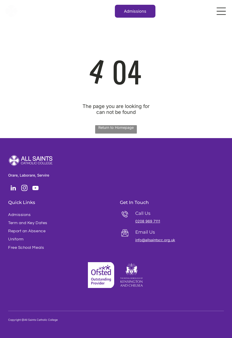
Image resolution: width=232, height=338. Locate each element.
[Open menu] (221, 11)
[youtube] (35, 188)
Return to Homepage (116, 127)
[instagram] (24, 188)
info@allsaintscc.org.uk (155, 240)
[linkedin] (13, 188)
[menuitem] (60, 215)
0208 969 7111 (147, 221)
